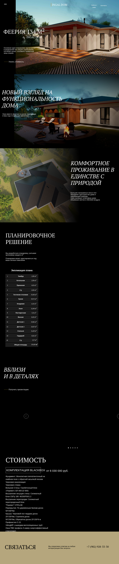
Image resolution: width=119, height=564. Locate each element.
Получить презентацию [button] (19, 390)
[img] (109, 5)
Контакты (104, 5)
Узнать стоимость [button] (16, 62)
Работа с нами (94, 6)
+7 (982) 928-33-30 (98, 546)
